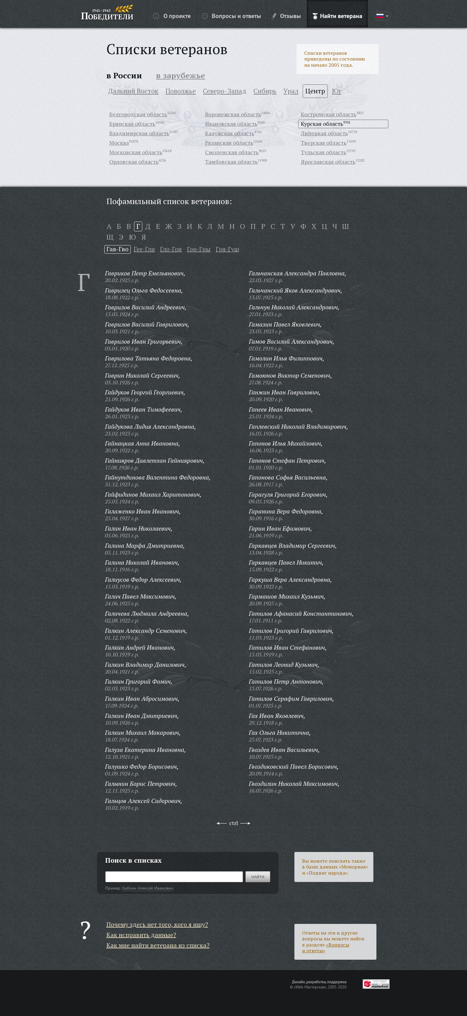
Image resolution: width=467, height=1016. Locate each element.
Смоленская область (232, 152)
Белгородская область (138, 114)
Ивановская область (231, 123)
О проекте (172, 15)
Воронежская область (233, 114)
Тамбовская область (231, 161)
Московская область (135, 152)
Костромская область (328, 114)
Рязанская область (229, 142)
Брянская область (132, 123)
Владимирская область (139, 133)
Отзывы (286, 15)
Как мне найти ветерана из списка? (158, 945)
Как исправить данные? (141, 935)
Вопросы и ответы (231, 15)
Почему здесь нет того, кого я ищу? (157, 924)
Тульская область (323, 152)
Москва (119, 142)
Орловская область (134, 161)
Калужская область (229, 133)
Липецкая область (324, 133)
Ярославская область (328, 161)
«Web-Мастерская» (310, 986)
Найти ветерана (337, 15)
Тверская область (323, 142)
